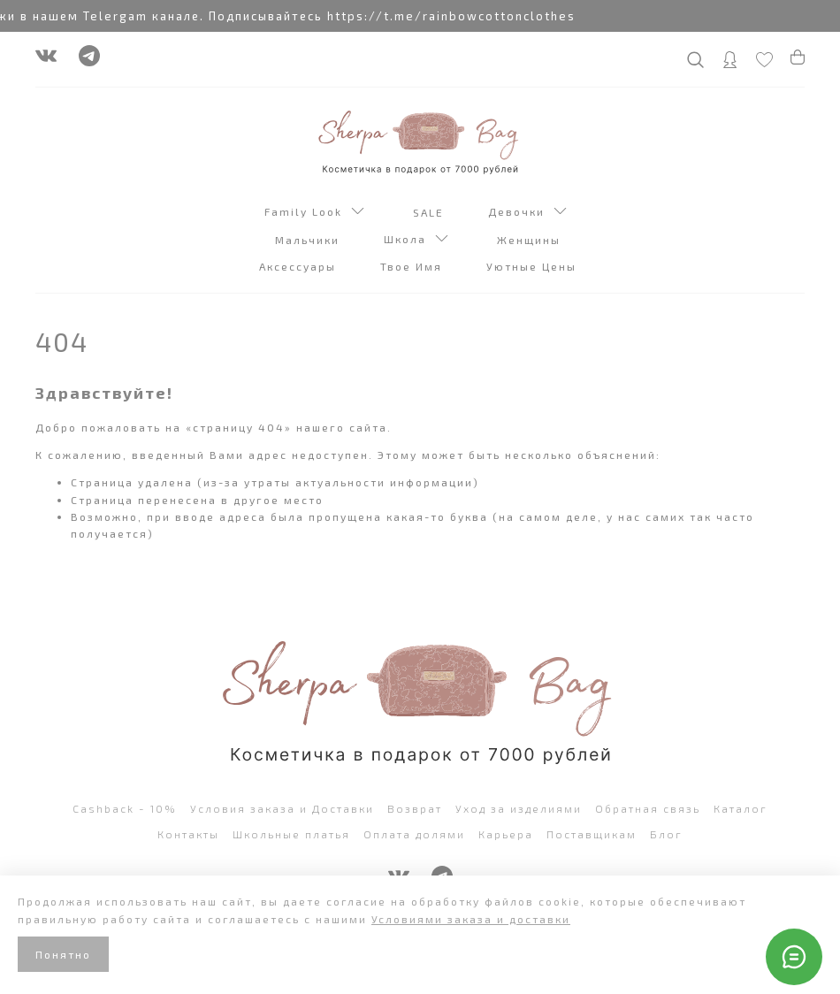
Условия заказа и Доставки (282, 808)
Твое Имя (413, 266)
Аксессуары (299, 266)
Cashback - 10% (125, 808)
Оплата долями (414, 834)
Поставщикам (591, 834)
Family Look (314, 213)
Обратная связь (647, 808)
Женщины (531, 239)
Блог (666, 834)
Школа (416, 240)
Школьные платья (291, 834)
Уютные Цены (533, 266)
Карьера (505, 834)
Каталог (740, 808)
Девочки (527, 213)
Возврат (414, 808)
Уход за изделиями (518, 808)
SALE (430, 212)
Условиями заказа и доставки (470, 919)
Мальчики (309, 239)
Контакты (188, 834)
